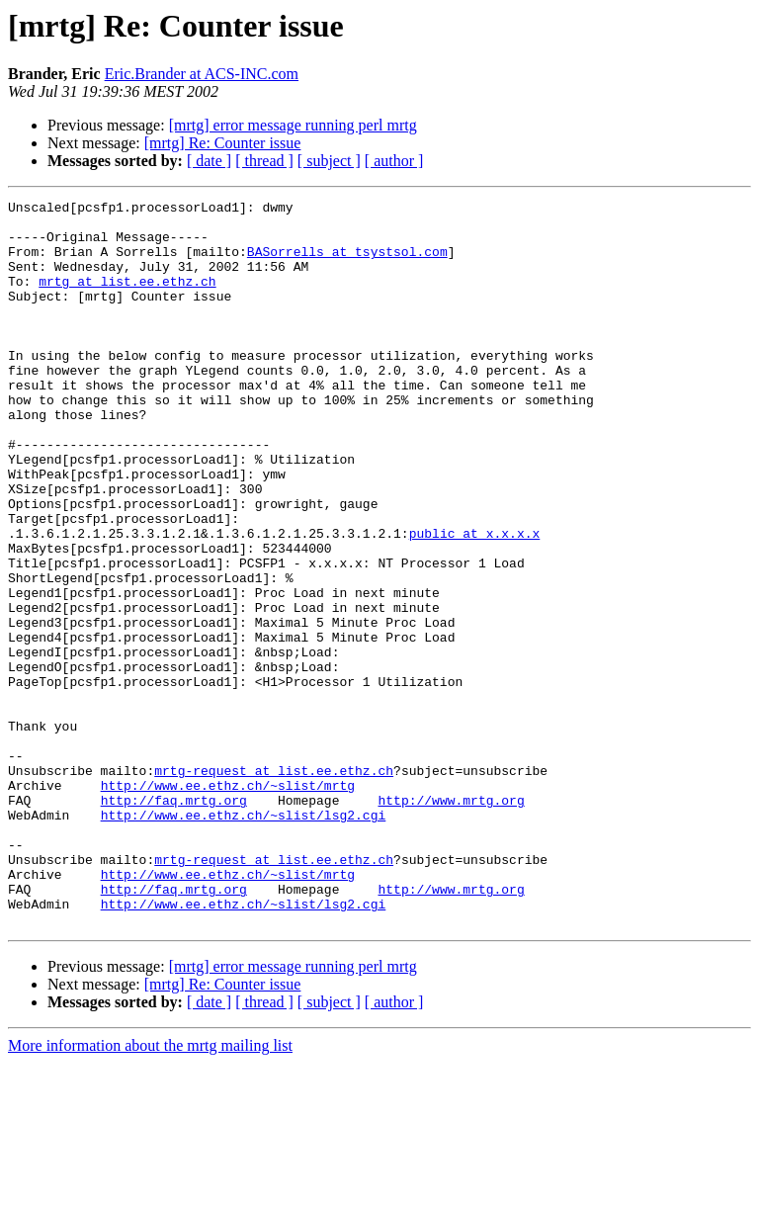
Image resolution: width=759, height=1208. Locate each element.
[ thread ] (264, 160)
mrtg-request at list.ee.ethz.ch (273, 886)
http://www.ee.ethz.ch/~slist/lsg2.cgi (243, 939)
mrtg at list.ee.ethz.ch (127, 298)
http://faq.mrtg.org (174, 921)
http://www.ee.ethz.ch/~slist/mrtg (228, 903)
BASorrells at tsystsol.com (347, 263)
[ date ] (209, 160)
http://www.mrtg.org (451, 921)
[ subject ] (329, 160)
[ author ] (394, 160)
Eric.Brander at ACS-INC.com (201, 73)
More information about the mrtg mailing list (150, 1190)
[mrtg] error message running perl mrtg (293, 125)
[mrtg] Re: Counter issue (222, 142)
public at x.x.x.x (475, 601)
